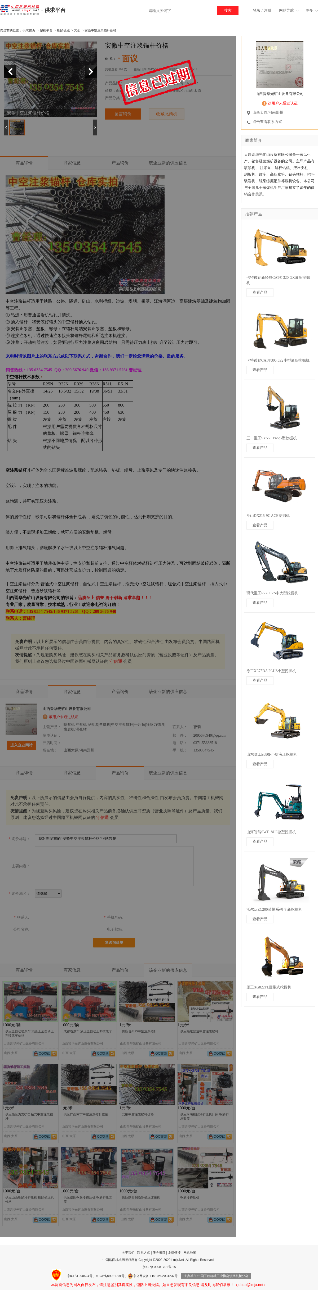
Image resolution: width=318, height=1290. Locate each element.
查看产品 (260, 292)
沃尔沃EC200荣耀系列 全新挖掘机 (274, 909)
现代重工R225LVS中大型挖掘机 (272, 593)
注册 (267, 10)
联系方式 (143, 1253)
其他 (77, 30)
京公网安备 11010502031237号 (153, 1276)
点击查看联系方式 (267, 122)
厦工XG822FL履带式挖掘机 (269, 987)
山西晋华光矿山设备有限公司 (279, 94)
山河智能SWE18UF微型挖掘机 (271, 832)
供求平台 (55, 10)
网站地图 (189, 1253)
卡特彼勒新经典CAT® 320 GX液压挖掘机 (278, 280)
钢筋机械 (63, 30)
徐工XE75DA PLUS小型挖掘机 (271, 671)
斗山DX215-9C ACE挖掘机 (268, 516)
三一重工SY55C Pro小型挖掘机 (271, 438)
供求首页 (29, 30)
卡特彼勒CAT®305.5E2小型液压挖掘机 (278, 360)
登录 (256, 10)
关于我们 (128, 1253)
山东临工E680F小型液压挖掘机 (271, 754)
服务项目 (159, 1253)
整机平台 (46, 30)
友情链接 (174, 1253)
